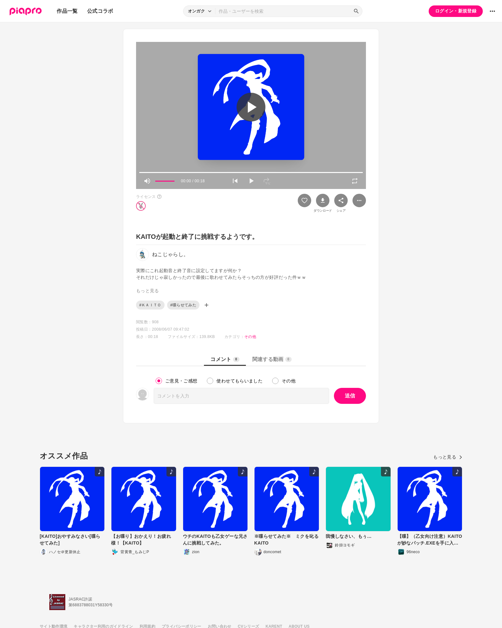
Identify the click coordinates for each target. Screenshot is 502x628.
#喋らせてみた (183, 305)
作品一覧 (67, 11)
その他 (250, 336)
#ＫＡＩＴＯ (150, 305)
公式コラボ (100, 11)
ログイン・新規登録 (455, 10)
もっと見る (447, 456)
